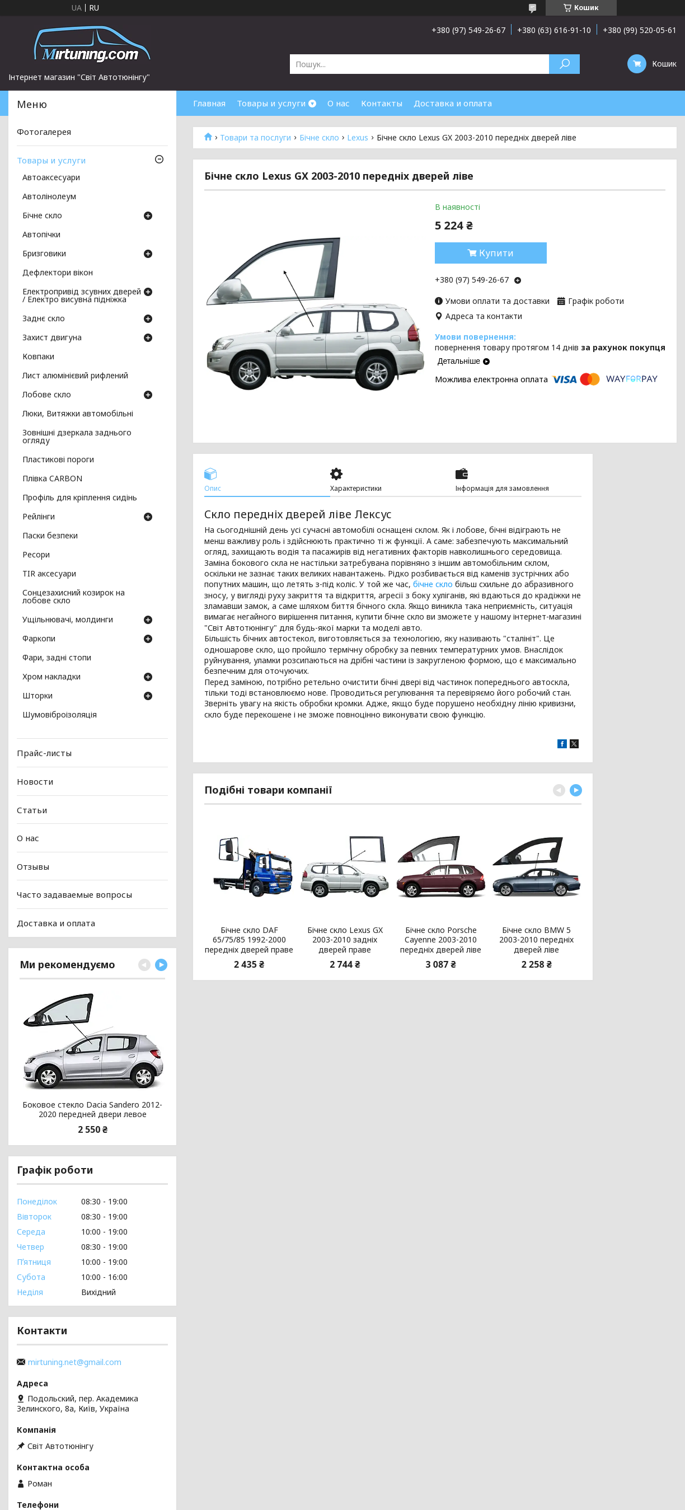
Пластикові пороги (58, 460)
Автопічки (41, 235)
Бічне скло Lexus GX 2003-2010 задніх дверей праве (345, 940)
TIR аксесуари (49, 574)
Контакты (381, 103)
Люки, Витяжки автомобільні (77, 414)
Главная (209, 103)
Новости (35, 781)
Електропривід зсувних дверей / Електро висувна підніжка (81, 296)
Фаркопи (38, 639)
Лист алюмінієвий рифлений (75, 376)
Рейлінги (38, 517)
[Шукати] (564, 64)
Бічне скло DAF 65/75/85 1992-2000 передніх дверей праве (249, 940)
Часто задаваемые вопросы (74, 894)
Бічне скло (319, 138)
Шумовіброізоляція (59, 715)
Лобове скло (46, 395)
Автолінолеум (49, 197)
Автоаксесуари (51, 177)
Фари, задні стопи (56, 658)
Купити (496, 253)
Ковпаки (38, 357)
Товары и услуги (271, 103)
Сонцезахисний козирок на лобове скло (73, 597)
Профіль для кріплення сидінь (79, 498)
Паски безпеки (50, 536)
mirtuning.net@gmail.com (74, 1362)
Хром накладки (51, 677)
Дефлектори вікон (57, 273)
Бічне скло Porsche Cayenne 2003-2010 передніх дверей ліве (440, 940)
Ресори (36, 555)
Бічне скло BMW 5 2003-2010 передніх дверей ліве (536, 940)
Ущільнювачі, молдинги (67, 620)
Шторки (37, 696)
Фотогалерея (44, 131)
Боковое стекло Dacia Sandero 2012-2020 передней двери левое (92, 1109)
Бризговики (44, 254)
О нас (338, 103)
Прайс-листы (44, 752)
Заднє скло (43, 319)
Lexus (357, 138)
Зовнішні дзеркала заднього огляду (77, 437)
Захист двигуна (52, 338)
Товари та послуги (255, 138)
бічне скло (433, 584)
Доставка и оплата (453, 103)
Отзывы (33, 866)
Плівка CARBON (52, 479)
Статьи (32, 809)
